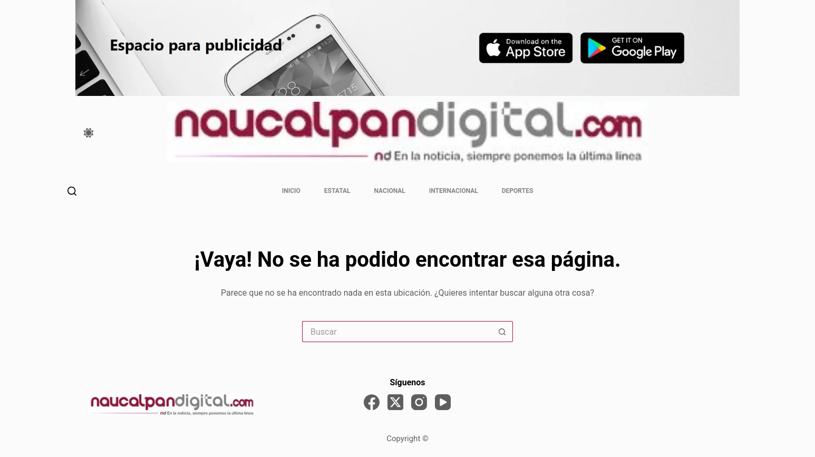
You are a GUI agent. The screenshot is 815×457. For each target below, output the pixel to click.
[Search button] (502, 331)
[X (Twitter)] (395, 402)
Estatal (337, 191)
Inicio (291, 191)
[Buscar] (71, 191)
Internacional (453, 191)
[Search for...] (397, 331)
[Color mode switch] (88, 133)
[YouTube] (443, 402)
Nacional (389, 191)
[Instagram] (419, 402)
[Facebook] (372, 402)
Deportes (517, 191)
